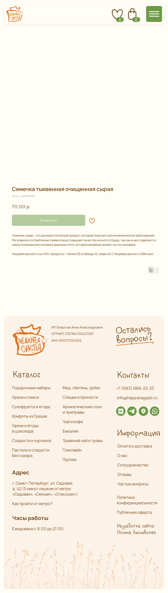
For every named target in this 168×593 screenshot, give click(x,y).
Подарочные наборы (31, 388)
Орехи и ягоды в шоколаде (25, 428)
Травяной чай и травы (83, 440)
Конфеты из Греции (29, 416)
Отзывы (124, 474)
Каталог (26, 375)
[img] (121, 411)
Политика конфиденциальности (137, 500)
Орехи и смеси (25, 397)
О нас (122, 455)
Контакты (133, 375)
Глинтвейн (72, 450)
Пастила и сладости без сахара (30, 452)
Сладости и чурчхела (31, 440)
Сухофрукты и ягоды (31, 406)
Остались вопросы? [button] (133, 334)
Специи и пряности (80, 397)
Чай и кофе (73, 421)
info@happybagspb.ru (137, 397)
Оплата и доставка (134, 446)
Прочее (70, 459)
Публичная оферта (134, 512)
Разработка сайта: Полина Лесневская (136, 529)
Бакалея (70, 431)
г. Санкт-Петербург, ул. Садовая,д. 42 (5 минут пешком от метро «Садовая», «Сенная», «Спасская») (45, 488)
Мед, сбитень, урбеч (81, 388)
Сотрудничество (132, 465)
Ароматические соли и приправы (82, 409)
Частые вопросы (132, 484)
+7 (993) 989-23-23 (135, 388)
